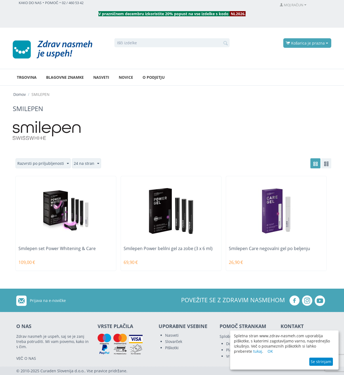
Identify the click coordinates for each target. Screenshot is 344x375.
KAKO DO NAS (30, 3)
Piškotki (172, 347)
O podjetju (154, 77)
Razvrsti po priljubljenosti (43, 163)
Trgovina (27, 77)
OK (270, 351)
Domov (19, 94)
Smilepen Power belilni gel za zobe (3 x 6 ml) (168, 248)
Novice (126, 77)
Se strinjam (321, 361)
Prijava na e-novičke (48, 300)
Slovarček (173, 341)
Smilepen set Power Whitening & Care (57, 248)
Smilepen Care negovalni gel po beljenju (269, 248)
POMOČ (51, 3)
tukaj (257, 351)
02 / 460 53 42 (72, 3)
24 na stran (86, 163)
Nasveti (101, 77)
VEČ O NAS (26, 358)
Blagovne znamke (65, 77)
